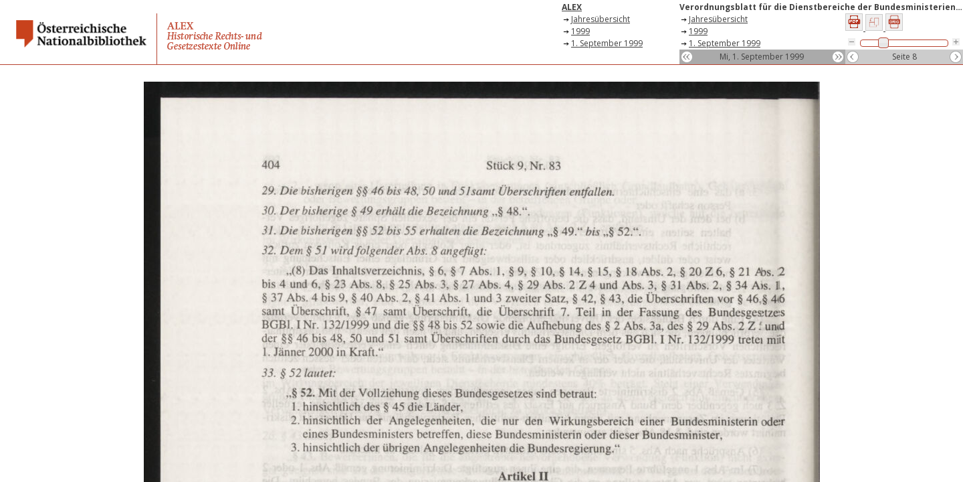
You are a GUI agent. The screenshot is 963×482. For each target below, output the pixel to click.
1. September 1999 (607, 43)
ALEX (572, 7)
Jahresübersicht (600, 19)
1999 (580, 31)
